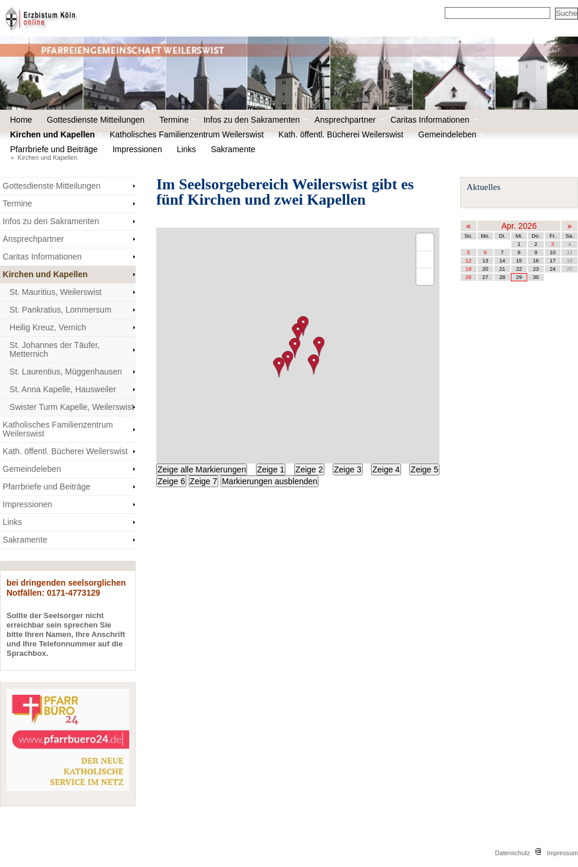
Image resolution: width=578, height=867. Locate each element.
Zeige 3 (348, 469)
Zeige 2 (309, 469)
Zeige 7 (204, 481)
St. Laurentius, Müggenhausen (65, 371)
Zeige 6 (171, 481)
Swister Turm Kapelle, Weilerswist (71, 407)
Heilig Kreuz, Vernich (47, 327)
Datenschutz (512, 852)
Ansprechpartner (348, 119)
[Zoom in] (425, 242)
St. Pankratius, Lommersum (60, 309)
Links (186, 149)
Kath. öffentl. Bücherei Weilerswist (340, 134)
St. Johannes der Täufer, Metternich (54, 349)
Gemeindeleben (450, 134)
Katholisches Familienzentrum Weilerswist (190, 134)
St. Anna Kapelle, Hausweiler (62, 389)
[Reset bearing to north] (425, 276)
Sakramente (235, 149)
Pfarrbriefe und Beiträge (57, 149)
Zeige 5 (424, 469)
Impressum (562, 852)
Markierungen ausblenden (269, 481)
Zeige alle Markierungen (201, 469)
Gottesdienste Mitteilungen (95, 119)
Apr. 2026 (519, 226)
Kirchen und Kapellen (55, 134)
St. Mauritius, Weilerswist (55, 292)
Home (21, 119)
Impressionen (140, 149)
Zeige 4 (386, 469)
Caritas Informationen (433, 119)
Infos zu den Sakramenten (254, 119)
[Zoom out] (425, 259)
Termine (177, 119)
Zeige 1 (271, 469)
